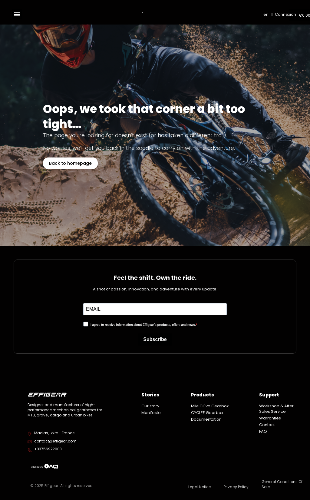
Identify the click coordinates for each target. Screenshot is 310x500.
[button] (70, 163)
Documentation (206, 419)
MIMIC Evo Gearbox (210, 406)
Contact (267, 425)
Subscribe (155, 339)
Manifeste (151, 413)
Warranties (270, 418)
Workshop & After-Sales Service (277, 408)
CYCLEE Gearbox (207, 413)
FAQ (263, 431)
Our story (150, 406)
